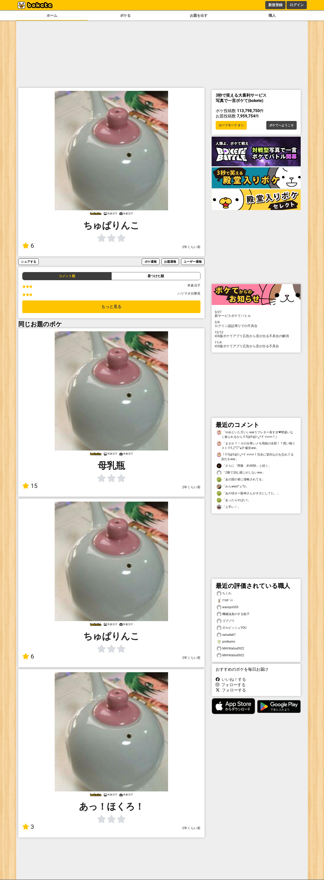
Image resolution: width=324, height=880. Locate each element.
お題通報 (170, 261)
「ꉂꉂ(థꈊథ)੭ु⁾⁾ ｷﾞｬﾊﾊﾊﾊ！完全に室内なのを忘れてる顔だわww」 (255, 456)
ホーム (52, 15)
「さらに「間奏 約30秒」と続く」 (244, 465)
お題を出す (199, 15)
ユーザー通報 (193, 261)
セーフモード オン (231, 125)
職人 (272, 15)
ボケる (125, 15)
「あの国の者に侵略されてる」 (241, 479)
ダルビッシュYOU (231, 627)
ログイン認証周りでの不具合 (256, 324)
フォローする (231, 684)
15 (29, 485)
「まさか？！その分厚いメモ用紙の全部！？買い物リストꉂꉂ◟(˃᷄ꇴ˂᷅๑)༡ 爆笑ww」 (256, 445)
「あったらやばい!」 (233, 500)
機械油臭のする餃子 (233, 614)
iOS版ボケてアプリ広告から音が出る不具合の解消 (256, 334)
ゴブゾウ (225, 621)
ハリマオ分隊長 (188, 293)
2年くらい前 (191, 247)
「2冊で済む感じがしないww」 (241, 472)
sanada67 (226, 634)
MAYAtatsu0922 (230, 648)
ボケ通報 (151, 261)
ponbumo (226, 641)
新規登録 (275, 5)
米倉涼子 (193, 285)
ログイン (297, 5)
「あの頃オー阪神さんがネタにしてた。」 (248, 493)
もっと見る (111, 306)
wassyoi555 (227, 607)
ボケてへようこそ (281, 125)
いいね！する (231, 679)
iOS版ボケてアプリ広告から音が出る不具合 (256, 344)
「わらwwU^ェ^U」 (233, 486)
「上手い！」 (228, 507)
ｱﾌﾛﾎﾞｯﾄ (225, 600)
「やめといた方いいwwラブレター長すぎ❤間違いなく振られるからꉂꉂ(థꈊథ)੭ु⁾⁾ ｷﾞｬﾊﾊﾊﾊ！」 (255, 434)
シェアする (28, 261)
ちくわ (224, 593)
